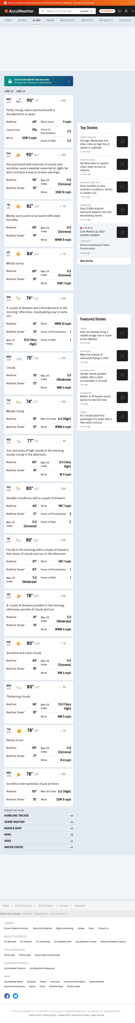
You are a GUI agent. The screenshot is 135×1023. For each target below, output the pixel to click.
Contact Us (103, 928)
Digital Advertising (64, 928)
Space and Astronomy (14, 986)
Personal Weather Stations (113, 941)
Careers (81, 928)
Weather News (56, 986)
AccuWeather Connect (86, 941)
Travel (42, 986)
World (6, 905)
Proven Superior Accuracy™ (16, 928)
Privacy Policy (50, 1015)
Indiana (63, 905)
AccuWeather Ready (13, 981)
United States (45, 905)
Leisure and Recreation (74, 981)
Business (31, 981)
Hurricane (55, 981)
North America (23, 905)
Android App (25, 955)
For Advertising (43, 941)
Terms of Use (35, 1015)
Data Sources (98, 1015)
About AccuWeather (42, 928)
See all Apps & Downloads (47, 955)
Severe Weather (96, 981)
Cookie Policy (64, 1015)
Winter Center (73, 986)
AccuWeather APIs (62, 941)
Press (91, 928)
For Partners (26, 941)
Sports (32, 986)
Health (43, 981)
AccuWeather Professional (42, 968)
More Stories (86, 260)
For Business (10, 941)
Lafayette (79, 905)
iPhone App (9, 955)
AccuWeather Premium (14, 968)
